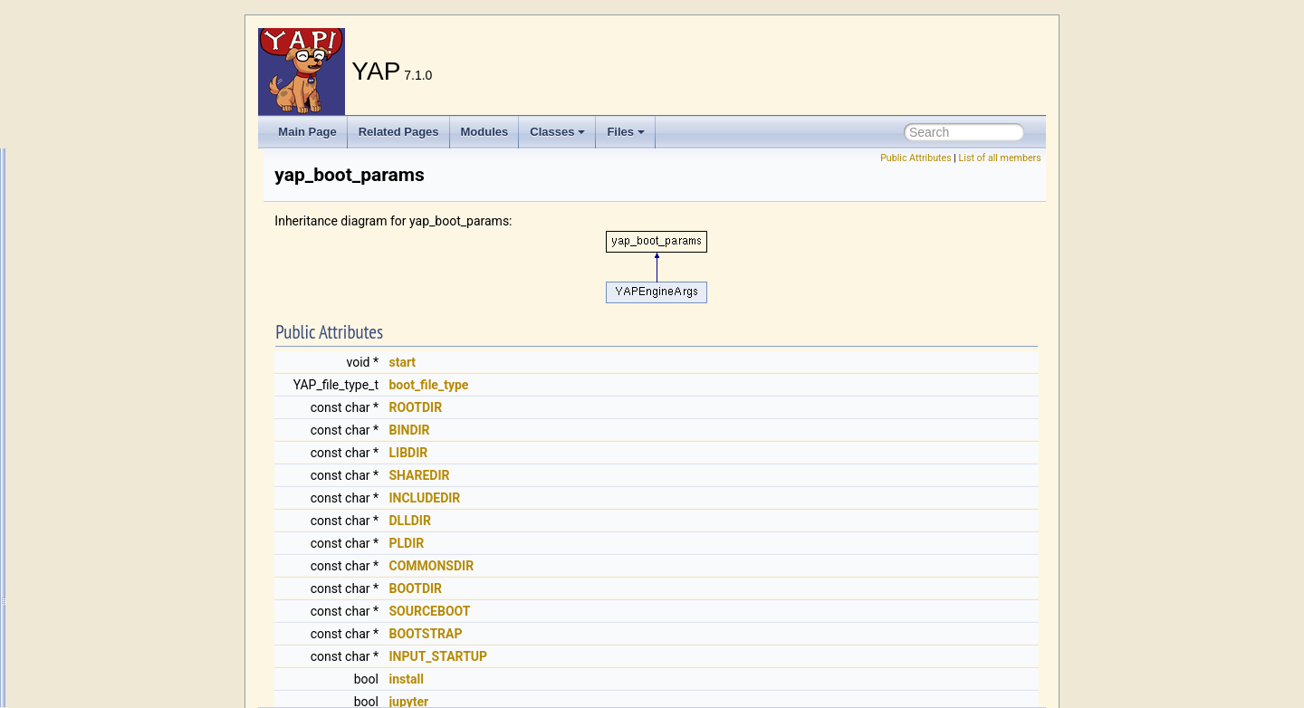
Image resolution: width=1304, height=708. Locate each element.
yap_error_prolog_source (120, 468)
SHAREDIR (645, 475)
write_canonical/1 (102, 169)
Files (626, 132)
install (632, 679)
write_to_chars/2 (99, 269)
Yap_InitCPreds (97, 508)
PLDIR (632, 543)
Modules (485, 132)
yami (71, 348)
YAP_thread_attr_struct (116, 567)
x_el (70, 328)
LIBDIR (634, 452)
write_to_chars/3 (99, 288)
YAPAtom (82, 607)
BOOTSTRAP (651, 634)
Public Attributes (916, 158)
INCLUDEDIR (650, 498)
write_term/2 (90, 229)
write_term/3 (90, 249)
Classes (557, 132)
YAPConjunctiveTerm (111, 687)
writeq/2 (79, 308)
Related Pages (399, 132)
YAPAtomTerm (94, 627)
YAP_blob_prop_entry (113, 388)
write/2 (75, 149)
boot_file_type (655, 385)
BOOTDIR (641, 588)
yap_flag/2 (85, 488)
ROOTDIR (641, 407)
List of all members (1000, 158)
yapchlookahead (99, 667)
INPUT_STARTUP (664, 656)
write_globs (87, 209)
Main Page (307, 132)
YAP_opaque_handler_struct (129, 547)
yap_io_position (97, 527)
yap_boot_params (103, 408)
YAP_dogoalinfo (98, 448)
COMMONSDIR (657, 566)
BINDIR (635, 430)
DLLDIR (636, 520)
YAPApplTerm (93, 587)
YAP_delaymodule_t (109, 428)
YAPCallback (91, 647)
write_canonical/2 (102, 189)
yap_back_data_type (110, 368)
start (628, 362)
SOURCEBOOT (655, 611)
